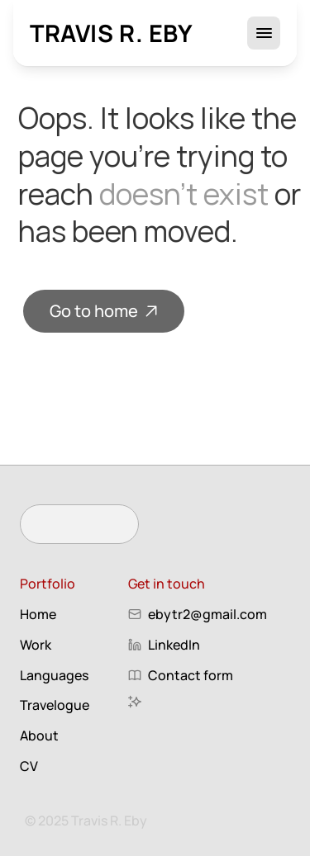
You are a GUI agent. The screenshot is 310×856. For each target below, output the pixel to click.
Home (38, 614)
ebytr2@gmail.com (207, 614)
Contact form (190, 675)
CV (29, 766)
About (39, 735)
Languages (54, 675)
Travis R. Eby (111, 33)
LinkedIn (174, 645)
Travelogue (54, 705)
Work (35, 645)
